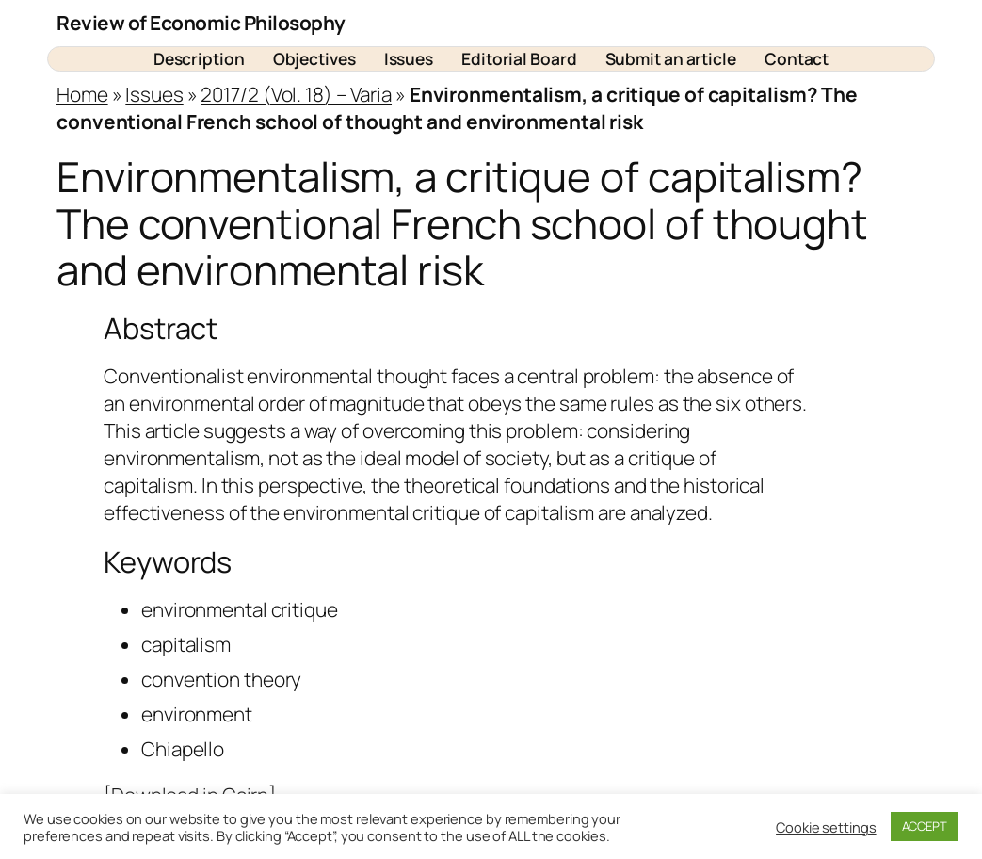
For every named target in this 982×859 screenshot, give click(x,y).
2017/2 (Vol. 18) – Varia (296, 94)
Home (82, 94)
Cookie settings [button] (826, 826)
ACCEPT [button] (924, 826)
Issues (154, 94)
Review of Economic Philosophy (201, 22)
